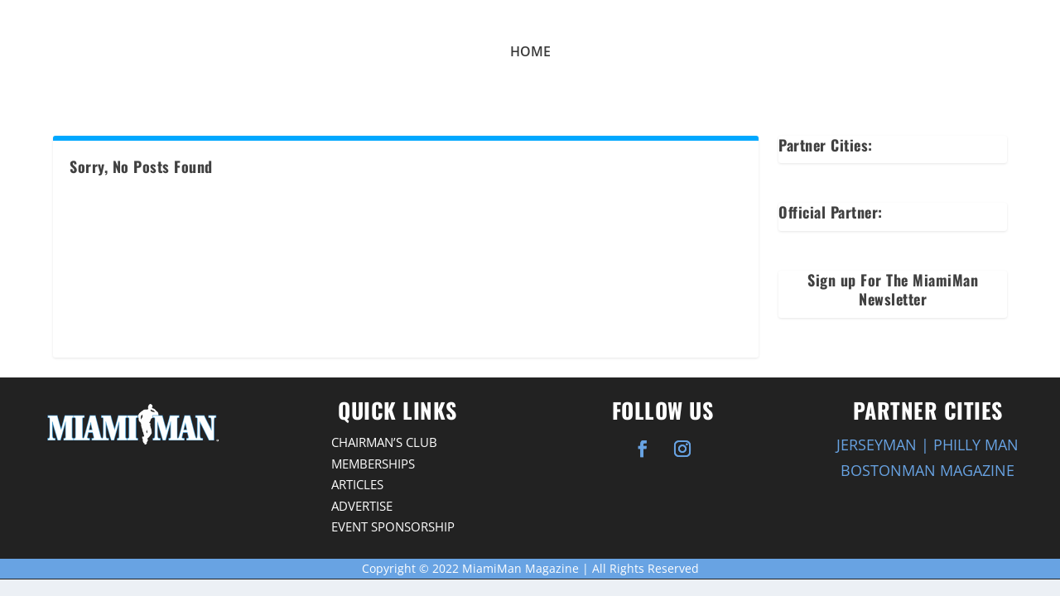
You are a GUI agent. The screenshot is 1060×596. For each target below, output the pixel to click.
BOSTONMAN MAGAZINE (927, 470)
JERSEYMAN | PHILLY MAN (927, 444)
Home (530, 51)
